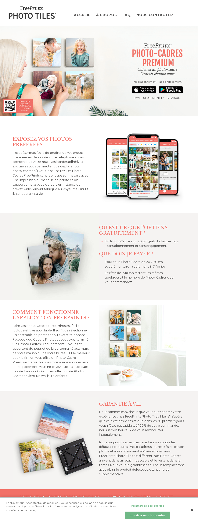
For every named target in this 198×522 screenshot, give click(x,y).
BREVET (166, 497)
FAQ (127, 15)
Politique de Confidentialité (74, 497)
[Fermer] (192, 511)
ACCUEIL (82, 15)
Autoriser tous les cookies (147, 516)
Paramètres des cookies (147, 507)
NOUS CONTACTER (154, 15)
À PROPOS (106, 15)
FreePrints (30, 497)
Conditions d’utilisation (130, 497)
